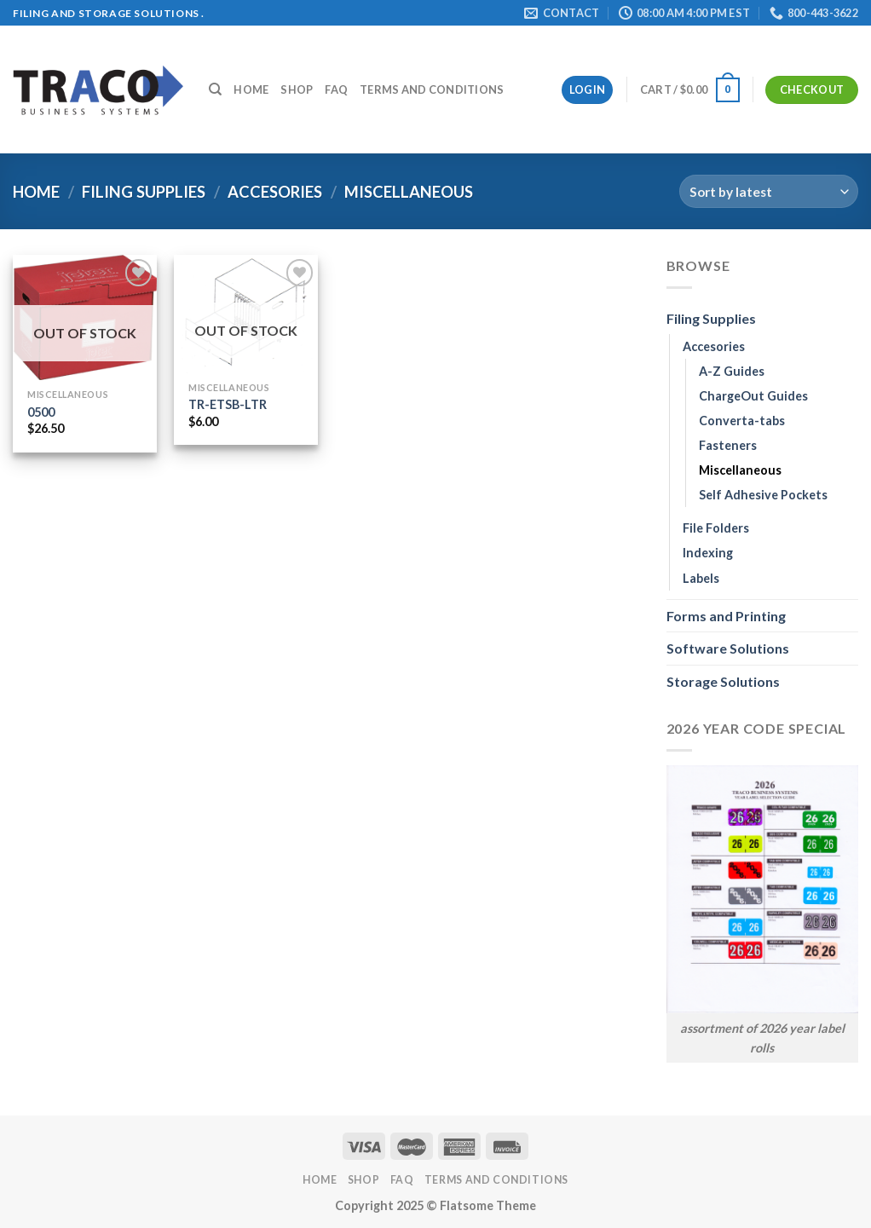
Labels (701, 578)
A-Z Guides (731, 371)
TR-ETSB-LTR (227, 404)
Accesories (275, 191)
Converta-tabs (742, 420)
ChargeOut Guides (753, 396)
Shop (296, 89)
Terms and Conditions (432, 89)
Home (251, 89)
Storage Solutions (723, 681)
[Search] (215, 89)
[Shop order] (768, 191)
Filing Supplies (143, 191)
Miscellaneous (740, 470)
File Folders (716, 528)
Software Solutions (727, 648)
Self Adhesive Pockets (763, 494)
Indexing (708, 552)
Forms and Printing (726, 616)
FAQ (336, 89)
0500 (41, 412)
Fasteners (728, 445)
